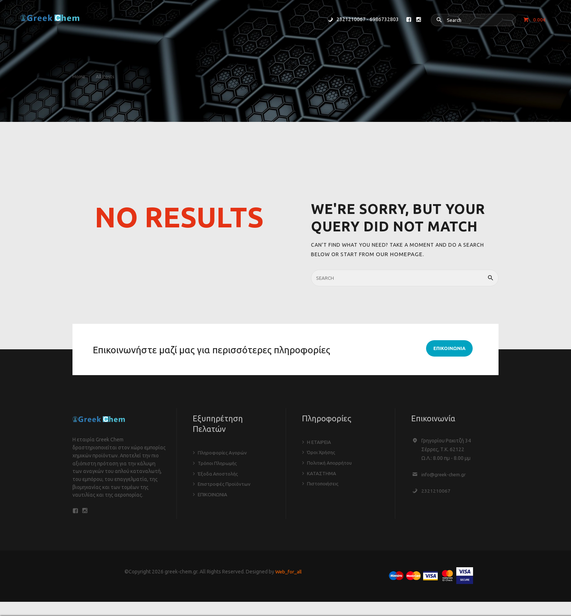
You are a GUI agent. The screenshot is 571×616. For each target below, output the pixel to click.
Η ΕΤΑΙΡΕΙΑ (319, 441)
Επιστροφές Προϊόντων (225, 483)
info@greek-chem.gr (444, 474)
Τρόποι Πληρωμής (218, 462)
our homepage (397, 254)
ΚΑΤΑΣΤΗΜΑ (321, 472)
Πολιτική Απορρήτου (331, 462)
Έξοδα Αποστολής (219, 473)
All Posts (108, 76)
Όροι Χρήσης (322, 451)
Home (78, 76)
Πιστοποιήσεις (324, 482)
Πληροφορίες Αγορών (223, 452)
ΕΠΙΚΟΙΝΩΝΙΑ (213, 493)
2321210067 (435, 490)
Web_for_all (288, 573)
